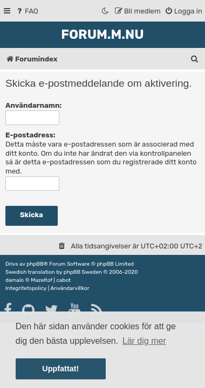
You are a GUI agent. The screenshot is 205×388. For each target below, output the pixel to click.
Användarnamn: (33, 105)
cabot (63, 280)
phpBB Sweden (83, 272)
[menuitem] (26, 11)
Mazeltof (41, 280)
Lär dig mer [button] (144, 340)
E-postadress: (30, 135)
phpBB (34, 264)
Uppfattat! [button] (60, 368)
